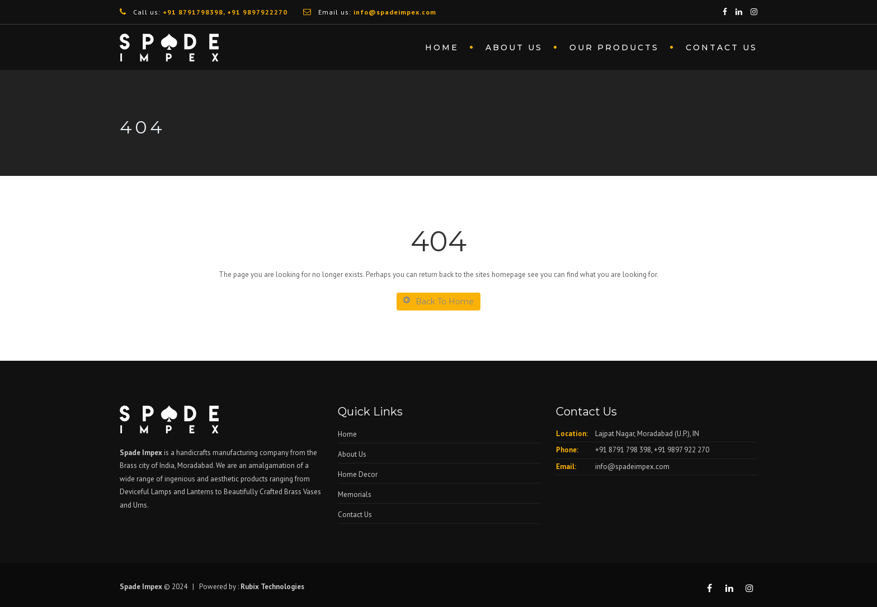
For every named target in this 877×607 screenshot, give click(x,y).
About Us (352, 454)
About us (514, 47)
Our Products (614, 47)
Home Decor (358, 474)
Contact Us (721, 47)
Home (442, 47)
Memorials (354, 494)
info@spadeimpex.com (632, 466)
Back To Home (438, 301)
